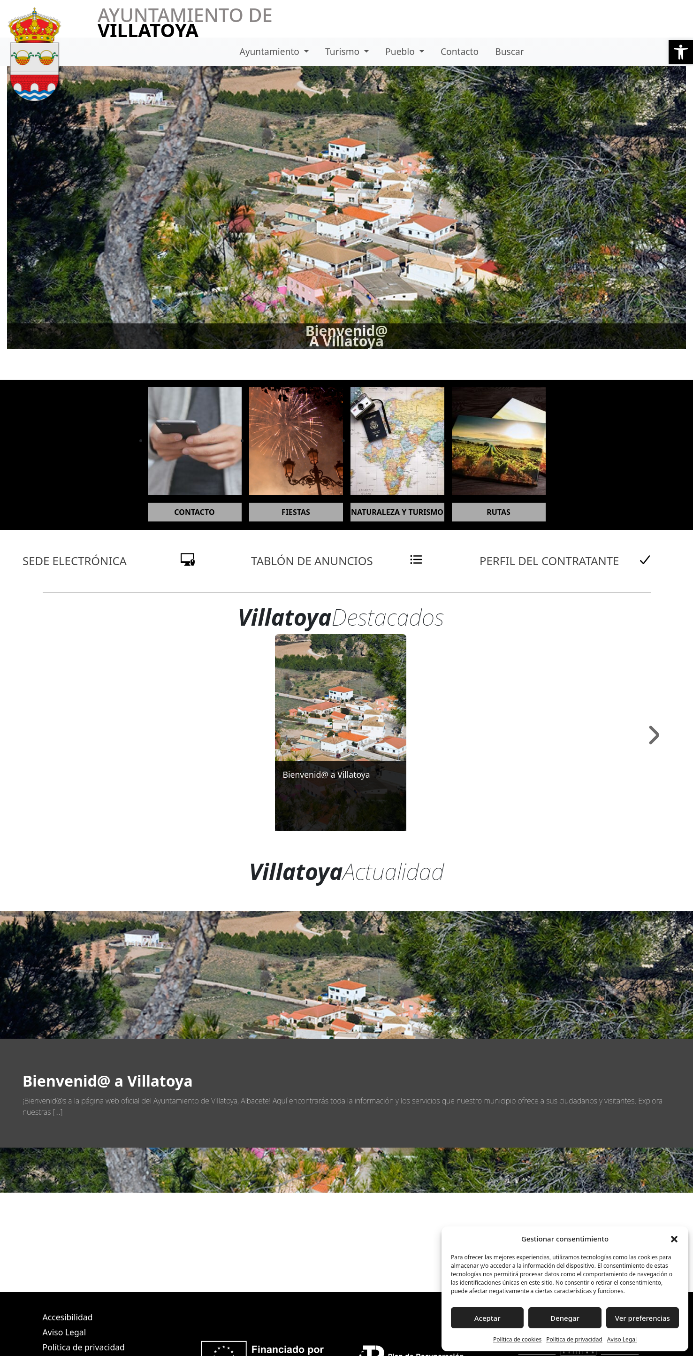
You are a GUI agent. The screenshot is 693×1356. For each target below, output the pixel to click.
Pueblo (401, 51)
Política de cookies (517, 1339)
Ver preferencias (642, 1318)
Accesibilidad (68, 1317)
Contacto (460, 51)
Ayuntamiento (270, 51)
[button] (681, 52)
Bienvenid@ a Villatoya (326, 774)
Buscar (509, 51)
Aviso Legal (622, 1339)
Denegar (564, 1318)
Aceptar (487, 1318)
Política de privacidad (574, 1339)
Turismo (343, 51)
